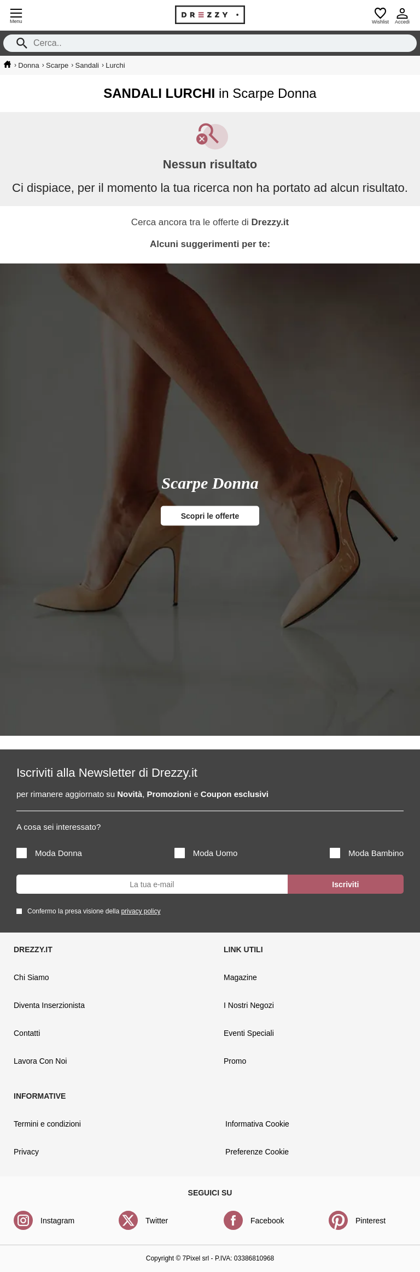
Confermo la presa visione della (91, 911)
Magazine (240, 977)
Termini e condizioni (47, 1123)
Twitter (156, 1220)
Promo (235, 1061)
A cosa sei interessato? (58, 826)
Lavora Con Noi (40, 1061)
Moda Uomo (206, 853)
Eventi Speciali (249, 1033)
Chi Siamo (31, 977)
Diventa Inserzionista (49, 1005)
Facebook (267, 1220)
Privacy (26, 1151)
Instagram (57, 1220)
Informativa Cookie (257, 1123)
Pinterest (370, 1220)
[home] (7, 64)
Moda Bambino (367, 853)
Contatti (27, 1033)
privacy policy (140, 911)
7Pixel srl (196, 1258)
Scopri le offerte (210, 516)
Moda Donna (49, 853)
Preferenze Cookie (257, 1151)
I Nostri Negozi (249, 1005)
